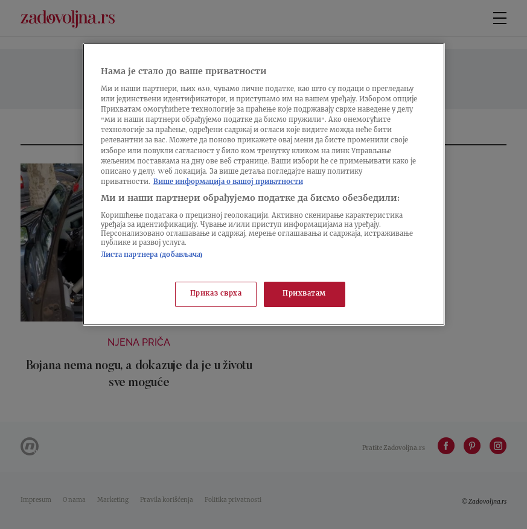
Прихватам (304, 294)
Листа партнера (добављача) (152, 255)
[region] (264, 184)
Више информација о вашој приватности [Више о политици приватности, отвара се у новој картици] (228, 182)
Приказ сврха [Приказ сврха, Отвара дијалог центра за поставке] (216, 294)
